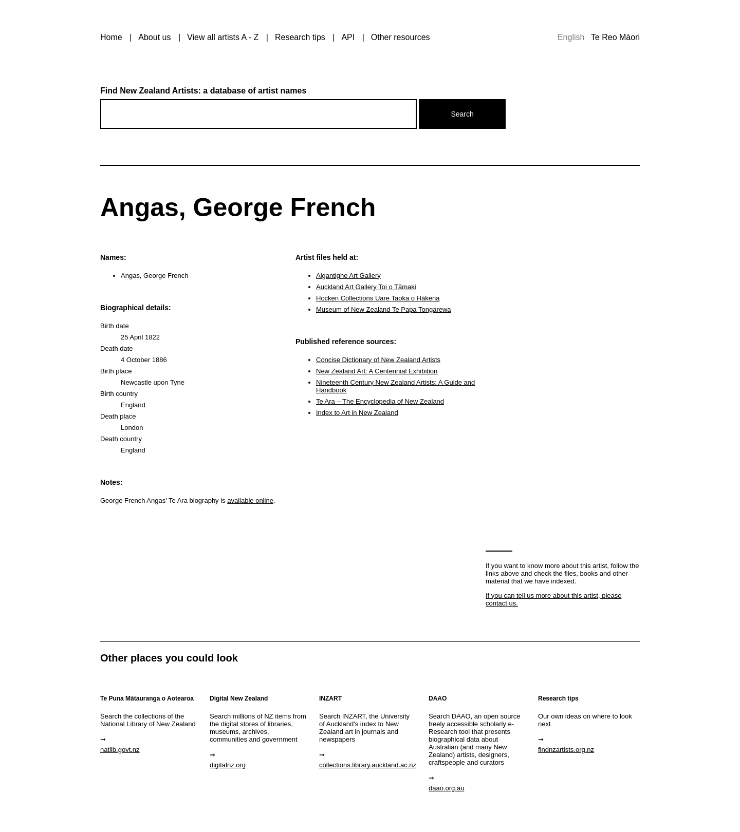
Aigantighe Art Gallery (348, 275)
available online (250, 500)
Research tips (300, 37)
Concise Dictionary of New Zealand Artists (378, 360)
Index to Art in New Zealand (357, 413)
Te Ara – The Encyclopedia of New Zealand (380, 401)
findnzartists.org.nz (566, 749)
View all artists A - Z (222, 37)
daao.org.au (446, 788)
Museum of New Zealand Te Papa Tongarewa (383, 309)
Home (111, 37)
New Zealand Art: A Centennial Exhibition (376, 371)
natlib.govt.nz (120, 749)
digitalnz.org (228, 765)
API (348, 37)
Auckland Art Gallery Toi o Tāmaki (366, 287)
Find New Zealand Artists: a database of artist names (203, 90)
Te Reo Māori (615, 37)
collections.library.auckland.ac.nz (367, 765)
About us (154, 37)
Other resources (400, 37)
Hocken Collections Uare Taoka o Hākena (377, 298)
